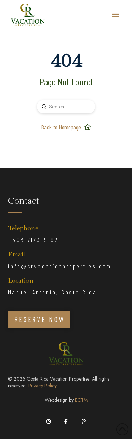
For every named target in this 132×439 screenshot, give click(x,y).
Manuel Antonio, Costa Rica (52, 292)
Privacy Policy (42, 385)
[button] (115, 15)
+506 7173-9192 (33, 239)
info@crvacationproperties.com (60, 266)
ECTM (81, 399)
